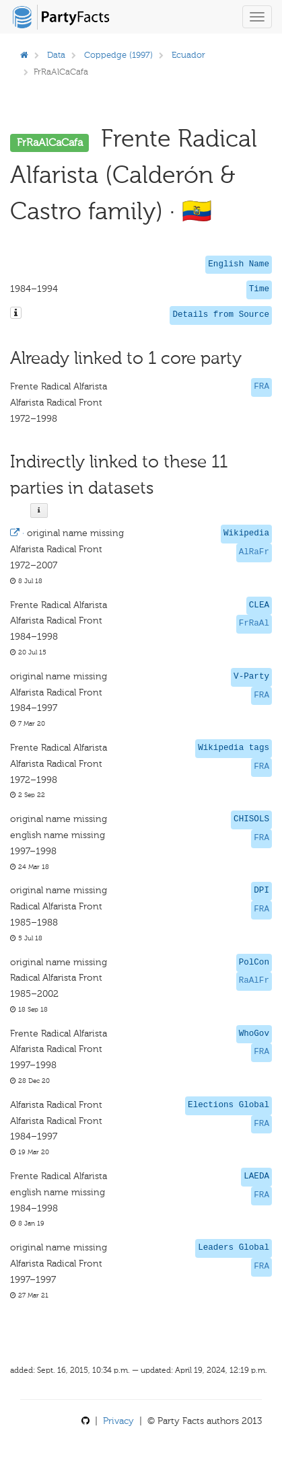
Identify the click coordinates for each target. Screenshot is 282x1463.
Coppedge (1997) (118, 55)
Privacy (118, 1421)
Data (56, 55)
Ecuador (188, 55)
